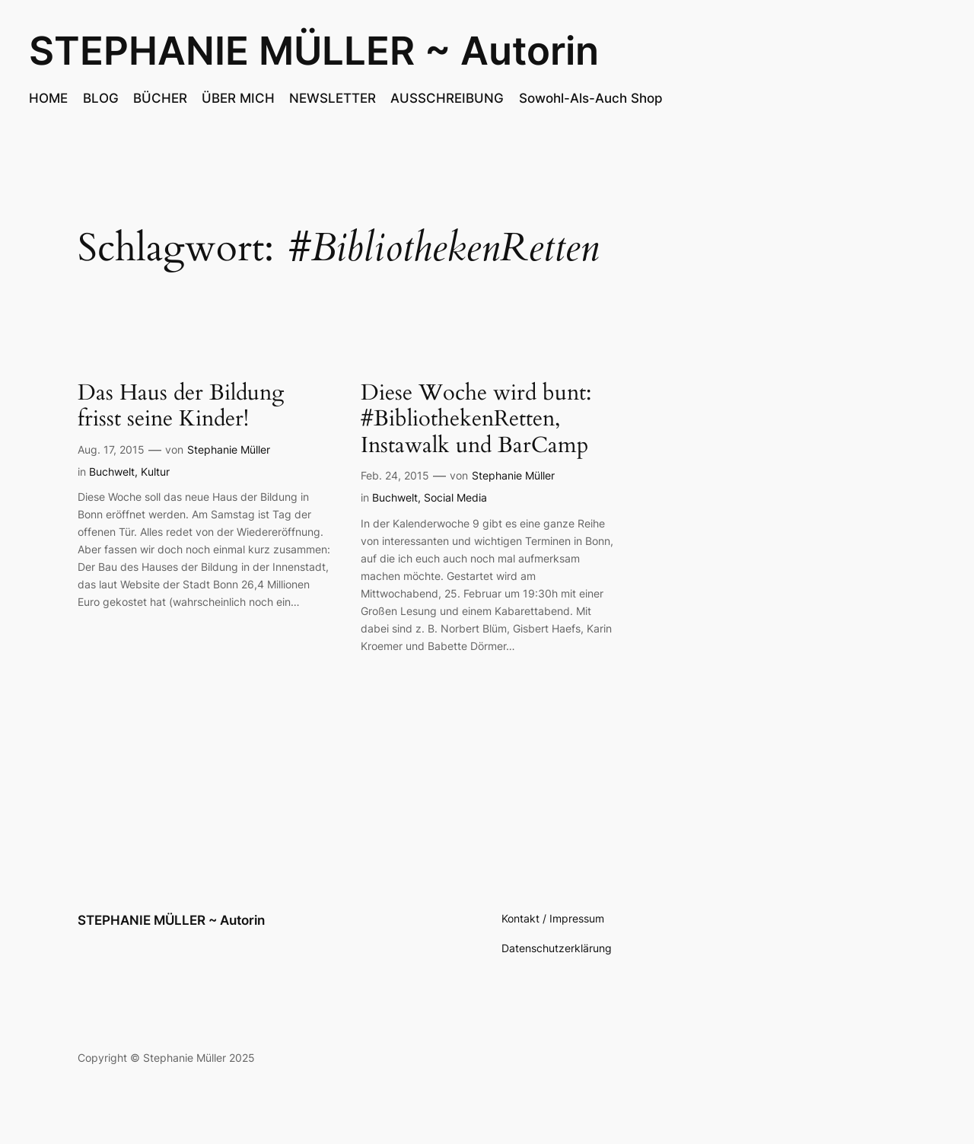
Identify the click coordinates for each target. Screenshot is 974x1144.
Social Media (455, 497)
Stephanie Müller (228, 449)
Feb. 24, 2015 (395, 475)
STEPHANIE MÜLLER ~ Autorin (314, 50)
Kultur (155, 471)
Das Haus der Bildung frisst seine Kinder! (181, 406)
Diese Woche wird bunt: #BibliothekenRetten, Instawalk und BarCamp (476, 419)
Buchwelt (112, 471)
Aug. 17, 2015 (111, 449)
